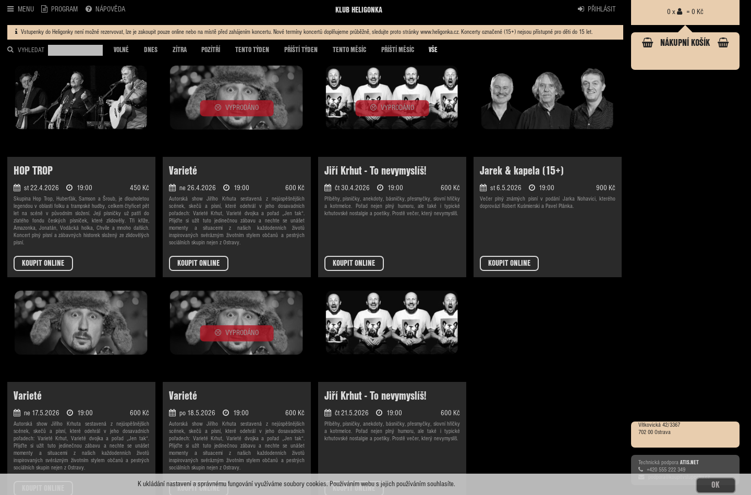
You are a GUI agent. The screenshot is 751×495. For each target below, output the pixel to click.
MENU (20, 9)
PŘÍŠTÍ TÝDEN (301, 50)
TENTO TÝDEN (252, 50)
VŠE (433, 50)
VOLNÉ (121, 50)
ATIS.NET (689, 462)
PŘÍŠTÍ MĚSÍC (397, 50)
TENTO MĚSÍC (349, 50)
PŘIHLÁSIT (597, 9)
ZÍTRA (180, 50)
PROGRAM (59, 9)
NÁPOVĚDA (105, 9)
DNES (151, 50)
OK (715, 485)
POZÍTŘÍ (210, 50)
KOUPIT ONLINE (43, 263)
